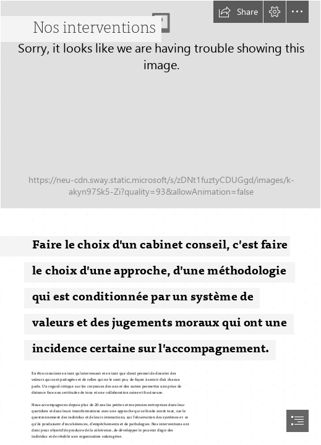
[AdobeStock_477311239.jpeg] (160, 104)
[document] (160, 222)
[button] (238, 12)
